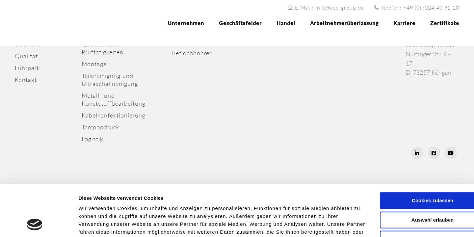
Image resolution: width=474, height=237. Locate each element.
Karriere (404, 23)
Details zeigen (356, 224)
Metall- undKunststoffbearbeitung (113, 99)
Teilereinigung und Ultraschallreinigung (110, 79)
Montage (94, 63)
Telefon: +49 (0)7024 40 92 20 (416, 7)
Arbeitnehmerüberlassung (344, 23)
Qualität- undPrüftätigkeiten (102, 48)
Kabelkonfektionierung (113, 115)
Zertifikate (444, 23)
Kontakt (26, 79)
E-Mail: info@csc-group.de (326, 7)
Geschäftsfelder (240, 23)
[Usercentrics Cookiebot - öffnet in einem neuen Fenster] (35, 224)
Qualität (26, 56)
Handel (285, 23)
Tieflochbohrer (191, 53)
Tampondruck (100, 127)
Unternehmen (186, 23)
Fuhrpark (27, 67)
